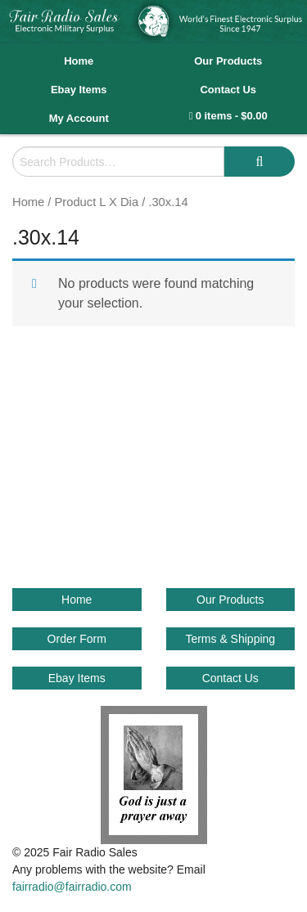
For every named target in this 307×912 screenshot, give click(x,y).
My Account (79, 118)
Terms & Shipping (230, 638)
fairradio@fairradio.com (72, 886)
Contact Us (228, 89)
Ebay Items (79, 89)
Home (78, 61)
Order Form (76, 638)
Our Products (228, 61)
